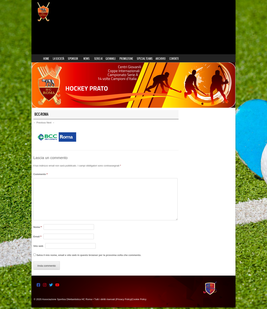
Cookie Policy (139, 299)
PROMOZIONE (126, 59)
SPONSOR (73, 59)
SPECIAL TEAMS (145, 59)
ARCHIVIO (161, 59)
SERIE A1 (98, 59)
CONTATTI (174, 59)
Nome (37, 227)
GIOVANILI (111, 59)
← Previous (39, 122)
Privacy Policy (123, 299)
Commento (40, 174)
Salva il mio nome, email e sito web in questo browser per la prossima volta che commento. (89, 255)
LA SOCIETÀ (58, 59)
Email (37, 236)
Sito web (38, 246)
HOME (46, 59)
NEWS (86, 59)
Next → (51, 122)
